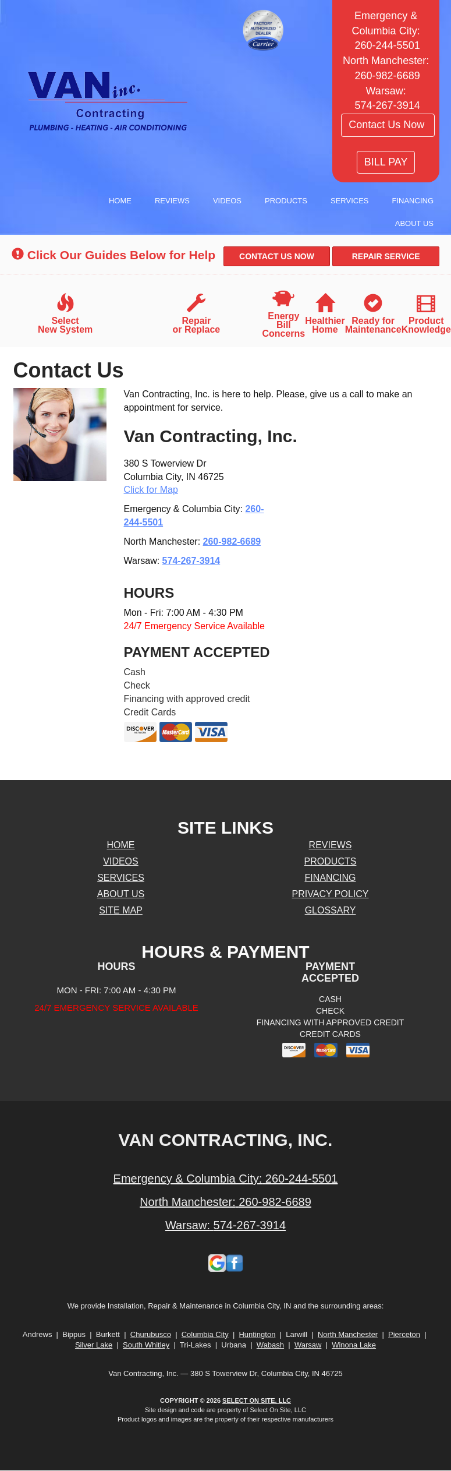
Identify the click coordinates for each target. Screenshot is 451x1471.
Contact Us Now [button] (388, 124)
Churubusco (150, 1334)
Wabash (270, 1345)
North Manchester (348, 1334)
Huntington (257, 1334)
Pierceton (404, 1334)
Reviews (172, 200)
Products (286, 200)
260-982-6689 (232, 541)
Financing (413, 200)
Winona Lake (354, 1345)
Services (350, 200)
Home (120, 200)
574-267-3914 (191, 561)
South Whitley (146, 1345)
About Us (414, 223)
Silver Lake (93, 1345)
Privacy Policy (330, 894)
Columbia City (205, 1334)
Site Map (121, 910)
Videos (227, 200)
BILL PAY (386, 162)
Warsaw (307, 1345)
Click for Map (151, 490)
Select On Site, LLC (256, 1400)
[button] (277, 256)
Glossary (330, 910)
